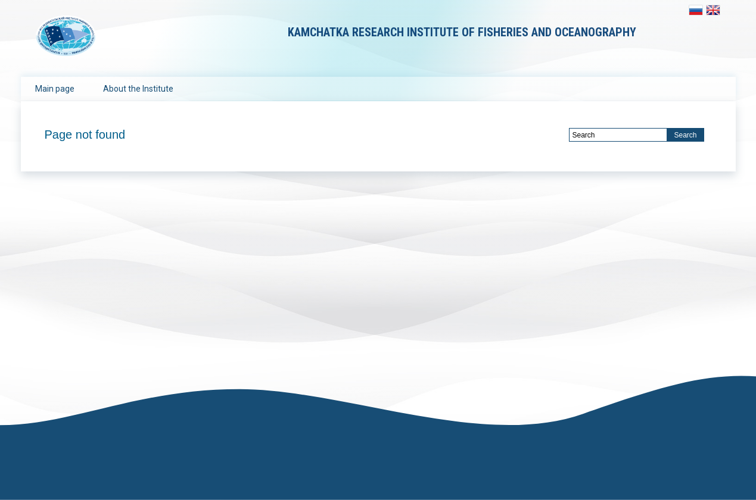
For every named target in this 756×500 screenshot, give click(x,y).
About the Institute (138, 88)
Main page (54, 88)
